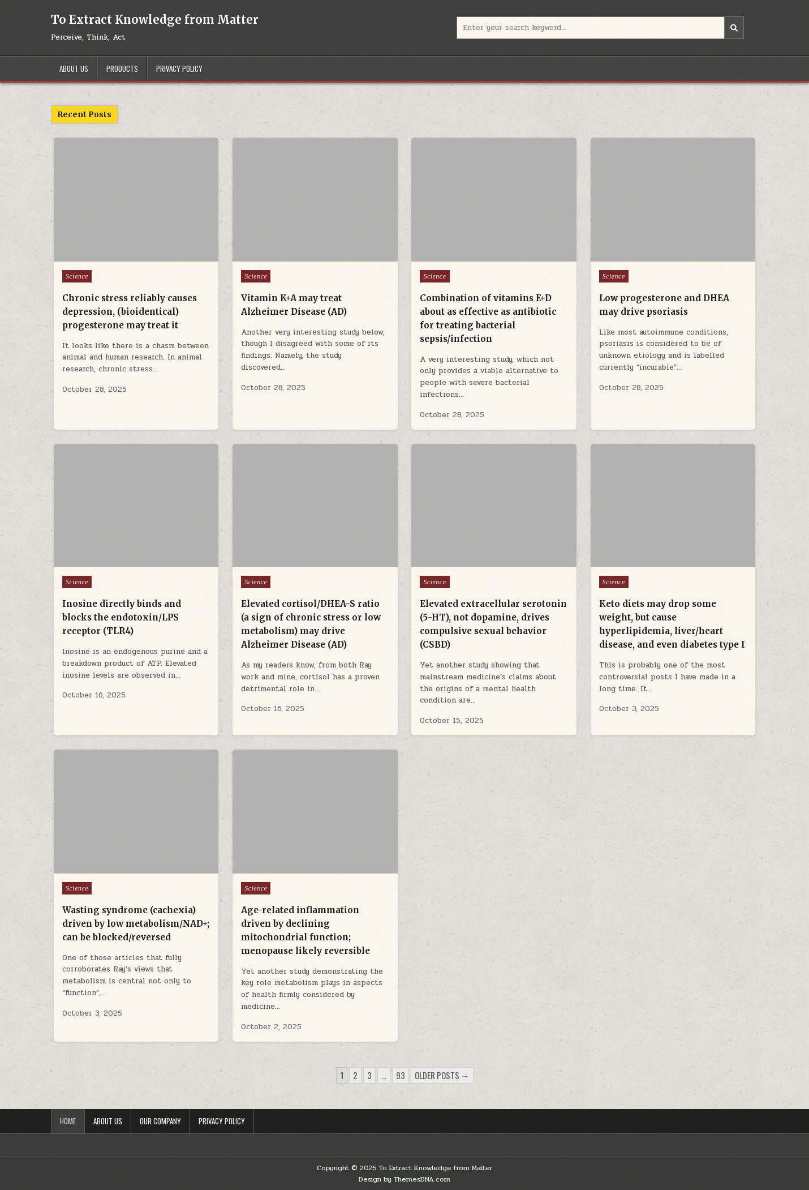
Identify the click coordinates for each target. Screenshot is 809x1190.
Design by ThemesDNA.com (404, 1179)
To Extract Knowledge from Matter (155, 19)
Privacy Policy (179, 68)
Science (77, 276)
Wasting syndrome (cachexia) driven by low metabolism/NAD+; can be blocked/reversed (135, 924)
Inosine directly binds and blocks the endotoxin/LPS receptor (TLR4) (121, 617)
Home (68, 1121)
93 (400, 1075)
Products (122, 68)
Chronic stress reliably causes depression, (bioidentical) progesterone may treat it (129, 312)
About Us (73, 68)
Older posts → (442, 1075)
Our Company (160, 1121)
